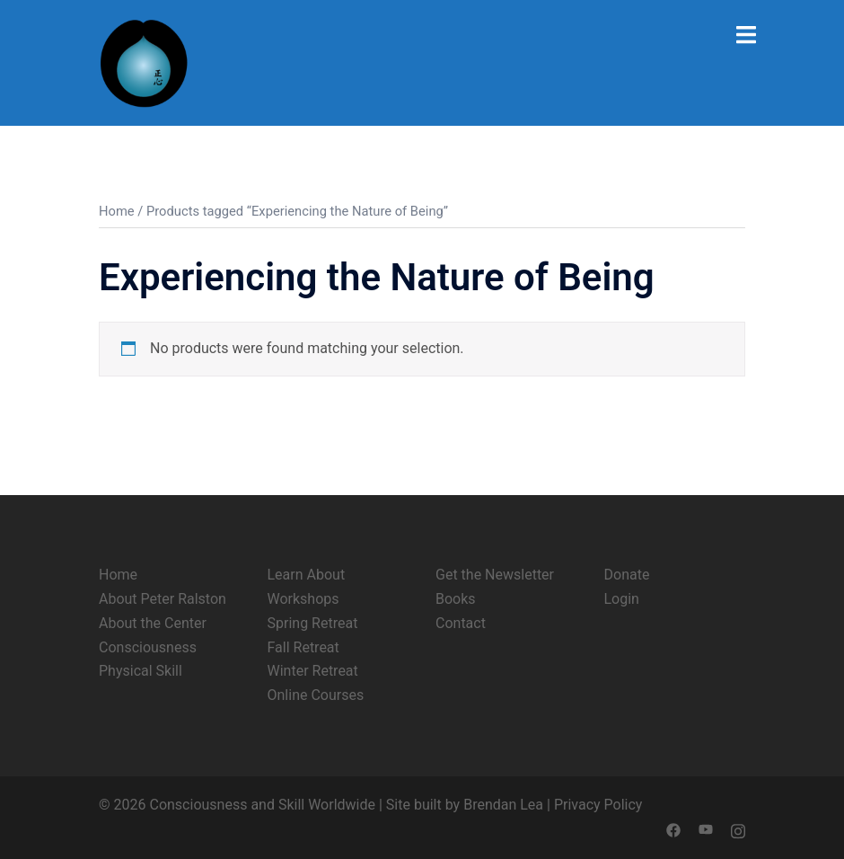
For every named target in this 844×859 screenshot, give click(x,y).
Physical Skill (140, 670)
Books (455, 598)
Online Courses (316, 695)
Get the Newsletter (494, 574)
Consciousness (148, 647)
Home (117, 211)
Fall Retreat (303, 647)
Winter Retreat (313, 670)
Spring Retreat (313, 623)
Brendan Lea (503, 804)
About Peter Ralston (162, 598)
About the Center (153, 623)
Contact (460, 623)
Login (621, 598)
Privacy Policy (598, 804)
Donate (627, 574)
